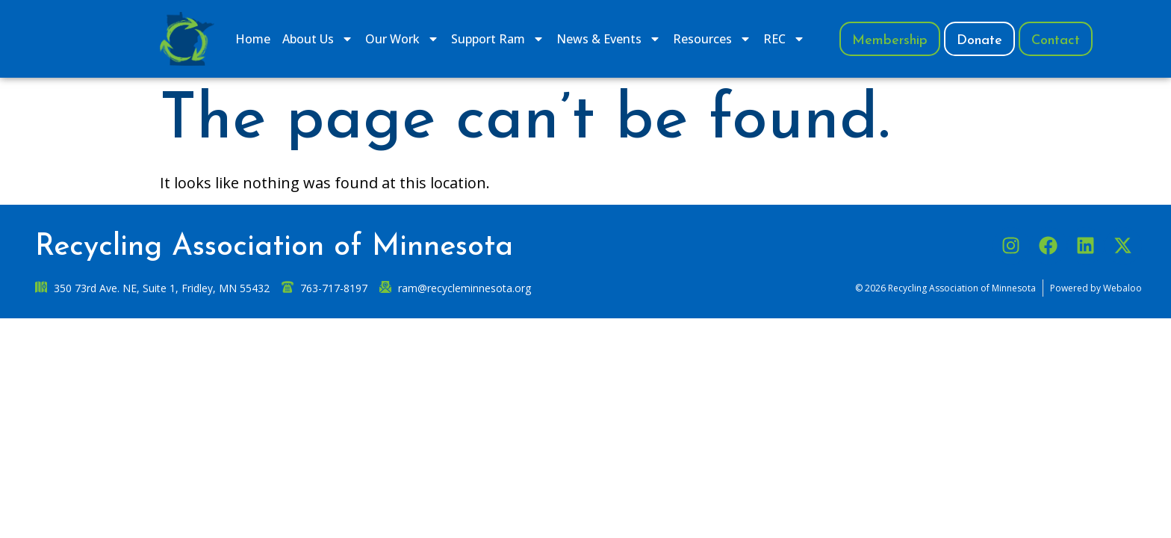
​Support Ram (497, 38)
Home (252, 39)
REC (784, 38)
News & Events (608, 38)
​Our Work (402, 38)
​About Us (317, 38)
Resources (712, 38)
